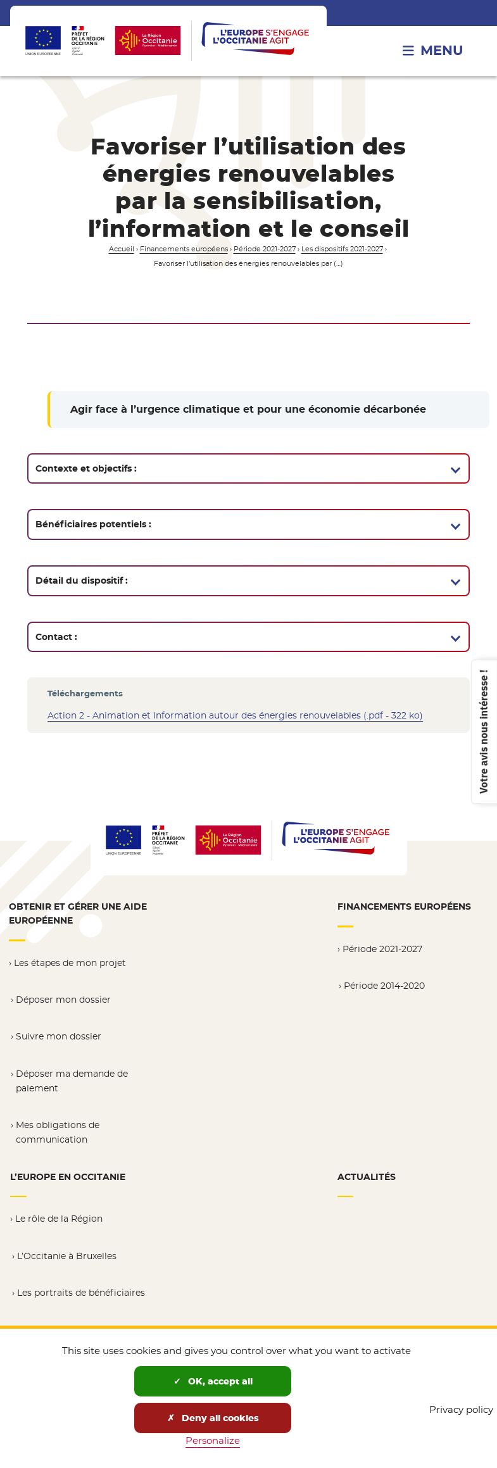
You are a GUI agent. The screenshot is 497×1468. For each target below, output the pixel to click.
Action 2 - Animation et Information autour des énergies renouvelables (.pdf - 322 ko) (235, 715)
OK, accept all (213, 1381)
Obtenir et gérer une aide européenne (78, 913)
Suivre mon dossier (58, 1035)
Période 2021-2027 (265, 249)
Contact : (56, 637)
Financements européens (184, 249)
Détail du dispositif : (81, 580)
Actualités (366, 1174)
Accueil (121, 249)
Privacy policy (461, 1409)
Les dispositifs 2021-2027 (342, 249)
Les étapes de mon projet (70, 961)
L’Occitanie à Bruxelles (66, 1251)
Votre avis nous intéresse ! (483, 731)
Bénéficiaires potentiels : (93, 524)
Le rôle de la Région (59, 1214)
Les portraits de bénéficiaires (81, 1288)
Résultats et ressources (68, 1325)
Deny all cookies (213, 1418)
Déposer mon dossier (63, 998)
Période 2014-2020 (384, 984)
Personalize (213, 1440)
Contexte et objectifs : (86, 468)
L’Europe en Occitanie (67, 1174)
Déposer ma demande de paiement (72, 1079)
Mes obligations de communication (57, 1130)
